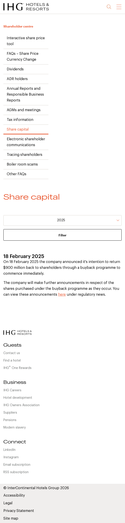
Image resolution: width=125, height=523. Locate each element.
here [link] (62, 294)
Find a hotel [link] (12, 360)
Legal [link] (7, 503)
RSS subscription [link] (16, 472)
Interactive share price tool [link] (26, 41)
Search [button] (109, 7)
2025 (61, 220)
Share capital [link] (18, 129)
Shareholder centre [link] (18, 26)
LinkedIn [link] (9, 450)
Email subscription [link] (16, 464)
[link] (31, 11)
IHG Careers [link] (12, 390)
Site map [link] (10, 518)
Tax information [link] (20, 120)
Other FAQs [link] (16, 174)
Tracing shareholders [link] (24, 155)
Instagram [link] (11, 457)
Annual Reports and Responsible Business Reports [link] (25, 94)
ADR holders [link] (17, 79)
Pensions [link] (9, 420)
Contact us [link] (11, 353)
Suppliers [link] (10, 412)
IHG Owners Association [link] (21, 405)
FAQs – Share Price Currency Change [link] (23, 56)
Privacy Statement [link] (18, 511)
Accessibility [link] (14, 495)
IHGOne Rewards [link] (17, 368)
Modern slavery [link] (14, 427)
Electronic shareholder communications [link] (26, 142)
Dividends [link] (15, 69)
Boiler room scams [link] (22, 164)
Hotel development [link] (17, 397)
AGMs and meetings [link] (24, 110)
